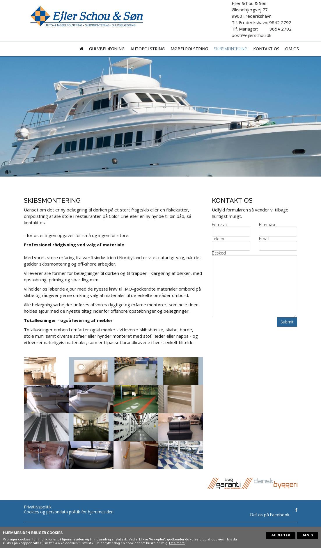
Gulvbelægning (107, 48)
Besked (219, 253)
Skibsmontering (230, 48)
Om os (292, 48)
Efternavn (267, 225)
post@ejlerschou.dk (251, 35)
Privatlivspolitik (38, 507)
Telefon (219, 239)
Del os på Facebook (269, 515)
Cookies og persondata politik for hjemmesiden (68, 512)
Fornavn (219, 225)
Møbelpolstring (189, 48)
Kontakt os (266, 48)
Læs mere (177, 543)
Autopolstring (147, 48)
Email (264, 239)
